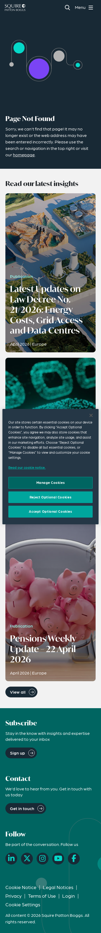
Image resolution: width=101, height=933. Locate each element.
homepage (24, 154)
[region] (50, 466)
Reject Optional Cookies (50, 497)
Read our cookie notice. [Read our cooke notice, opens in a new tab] (27, 467)
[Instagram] (42, 859)
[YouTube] (58, 859)
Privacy (13, 896)
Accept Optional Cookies (50, 511)
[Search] (67, 7)
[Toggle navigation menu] (84, 7)
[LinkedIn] (11, 859)
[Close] (91, 415)
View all (18, 692)
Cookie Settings (22, 904)
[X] (27, 859)
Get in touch (22, 808)
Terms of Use (42, 896)
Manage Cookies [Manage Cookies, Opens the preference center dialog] (50, 482)
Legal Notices (58, 887)
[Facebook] (74, 859)
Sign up (17, 753)
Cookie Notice (20, 887)
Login (68, 896)
